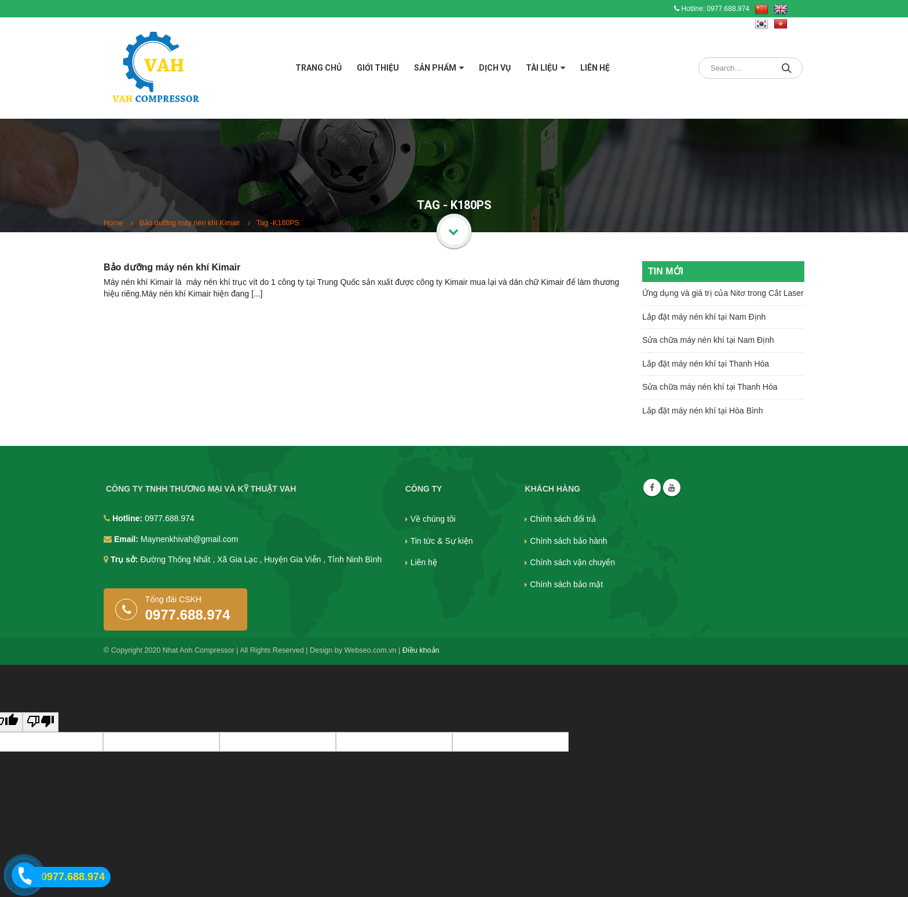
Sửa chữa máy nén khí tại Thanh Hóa (710, 386)
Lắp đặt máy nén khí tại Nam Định (704, 316)
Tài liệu (542, 67)
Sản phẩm (435, 67)
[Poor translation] (40, 722)
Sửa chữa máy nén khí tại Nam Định (708, 340)
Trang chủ (318, 67)
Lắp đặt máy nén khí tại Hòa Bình (702, 410)
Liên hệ (595, 67)
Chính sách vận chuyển (572, 562)
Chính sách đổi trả (563, 518)
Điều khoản (421, 650)
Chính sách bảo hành (568, 540)
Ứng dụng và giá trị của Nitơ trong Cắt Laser (723, 293)
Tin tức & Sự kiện (442, 540)
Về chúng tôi (433, 518)
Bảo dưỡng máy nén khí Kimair (172, 267)
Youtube (671, 487)
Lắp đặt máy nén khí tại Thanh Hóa (705, 363)
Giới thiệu (378, 67)
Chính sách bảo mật (566, 584)
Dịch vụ (495, 67)
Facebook (652, 487)
